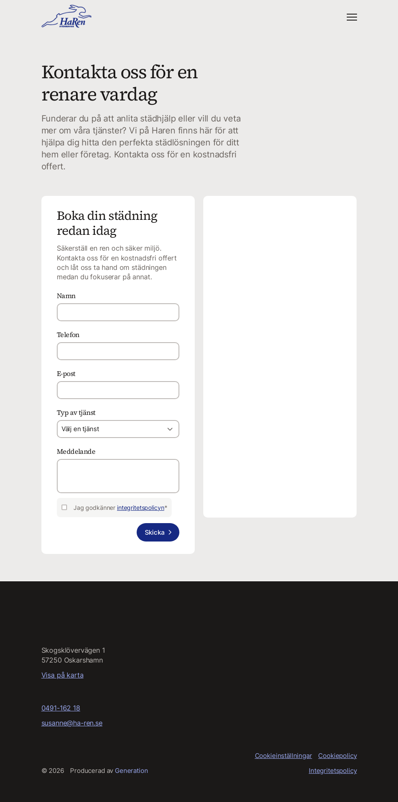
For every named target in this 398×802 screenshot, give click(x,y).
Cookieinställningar (283, 756)
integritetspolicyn (140, 508)
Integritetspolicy (333, 771)
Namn (66, 296)
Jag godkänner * (120, 508)
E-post (66, 374)
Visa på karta (62, 675)
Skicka (154, 533)
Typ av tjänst (76, 413)
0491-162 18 (60, 708)
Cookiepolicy (337, 756)
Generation (131, 771)
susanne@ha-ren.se (71, 723)
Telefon (68, 335)
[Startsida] (66, 16)
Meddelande (76, 452)
